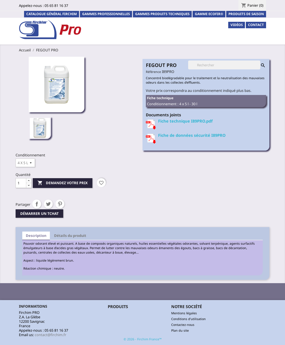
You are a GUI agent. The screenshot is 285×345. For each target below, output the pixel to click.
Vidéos (236, 24)
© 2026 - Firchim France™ (143, 339)
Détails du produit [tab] (70, 235)
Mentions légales (184, 313)
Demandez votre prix (62, 183)
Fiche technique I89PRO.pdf (185, 121)
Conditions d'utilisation (188, 319)
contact (256, 24)
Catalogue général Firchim (51, 14)
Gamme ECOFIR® (209, 14)
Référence (153, 72)
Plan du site (180, 330)
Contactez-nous (182, 325)
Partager (36, 204)
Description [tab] (36, 235)
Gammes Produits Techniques (162, 14)
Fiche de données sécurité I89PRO (192, 135)
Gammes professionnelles (106, 14)
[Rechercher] (224, 65)
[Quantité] (21, 183)
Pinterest (59, 204)
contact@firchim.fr (50, 334)
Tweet (48, 204)
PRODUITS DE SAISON (246, 14)
